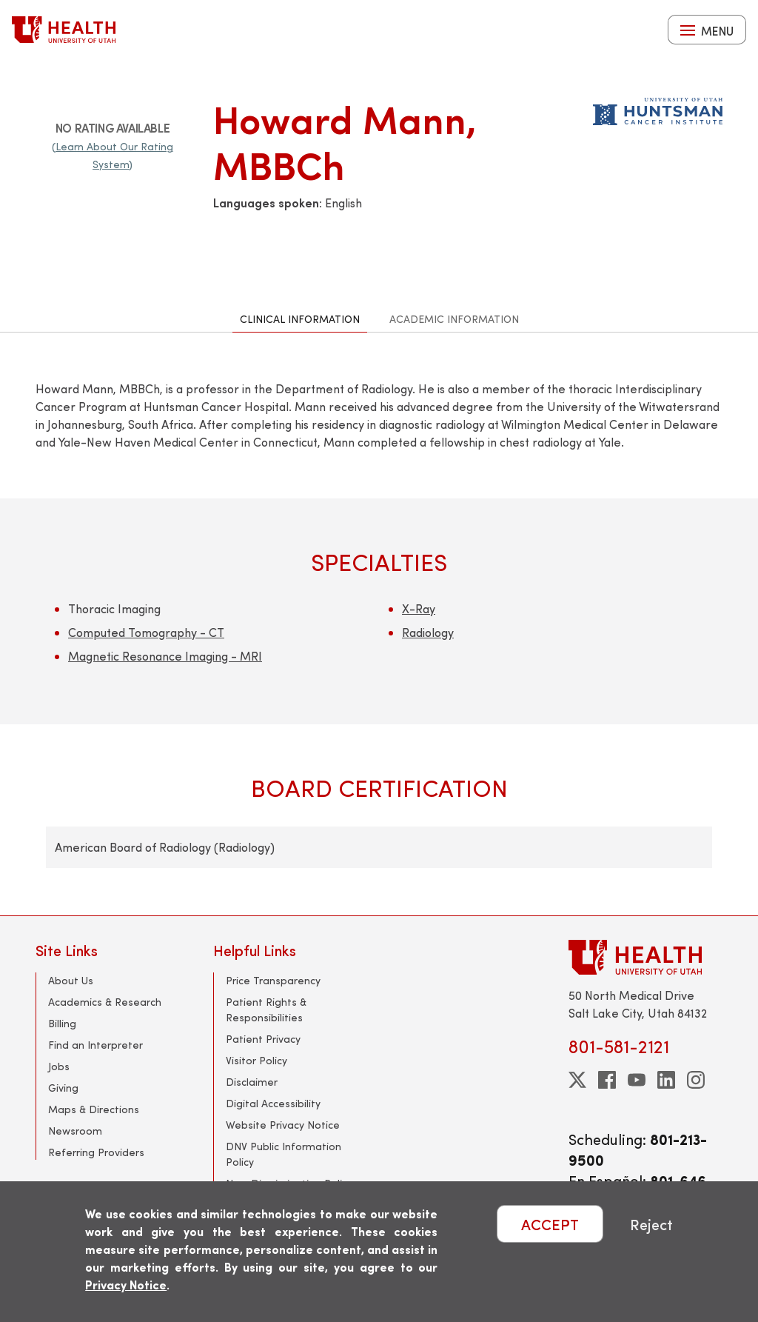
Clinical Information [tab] (300, 319)
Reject (651, 1224)
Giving (63, 1088)
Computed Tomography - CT (146, 632)
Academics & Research (104, 1002)
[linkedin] (666, 1080)
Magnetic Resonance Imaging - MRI (165, 656)
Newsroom (75, 1131)
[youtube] (636, 1080)
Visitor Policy (256, 1060)
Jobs (59, 1066)
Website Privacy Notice (283, 1125)
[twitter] (577, 1080)
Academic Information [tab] (454, 319)
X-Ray (418, 608)
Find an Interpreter (95, 1045)
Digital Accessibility (273, 1103)
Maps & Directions (93, 1109)
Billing (62, 1023)
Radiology (428, 632)
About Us (70, 980)
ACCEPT (550, 1224)
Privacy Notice (126, 1284)
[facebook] (607, 1080)
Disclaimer (252, 1082)
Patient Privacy (263, 1039)
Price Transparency (273, 980)
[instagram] (696, 1080)
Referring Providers (96, 1152)
